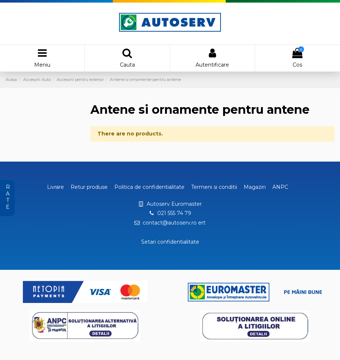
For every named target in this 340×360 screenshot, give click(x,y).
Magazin (255, 187)
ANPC (280, 187)
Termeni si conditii (214, 187)
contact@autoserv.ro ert (174, 222)
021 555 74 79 (174, 213)
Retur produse (89, 187)
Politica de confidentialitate (149, 187)
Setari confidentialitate (170, 242)
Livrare (55, 187)
